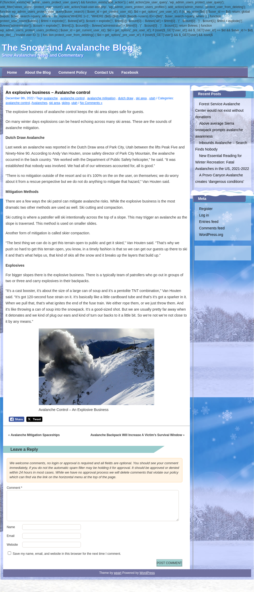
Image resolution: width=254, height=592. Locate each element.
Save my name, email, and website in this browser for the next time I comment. (67, 554)
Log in (204, 215)
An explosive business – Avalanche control (48, 92)
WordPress (147, 573)
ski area (141, 98)
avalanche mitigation (101, 98)
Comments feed (212, 228)
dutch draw (125, 98)
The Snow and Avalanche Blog (67, 47)
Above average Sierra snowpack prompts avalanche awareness (219, 129)
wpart (117, 573)
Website (12, 544)
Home (12, 72)
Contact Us (104, 72)
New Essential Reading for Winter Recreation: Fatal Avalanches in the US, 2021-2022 (222, 162)
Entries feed (209, 222)
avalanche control (72, 98)
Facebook (129, 72)
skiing (66, 103)
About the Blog (38, 72)
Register (206, 209)
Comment (14, 488)
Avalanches (40, 103)
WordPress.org (211, 235)
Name (11, 527)
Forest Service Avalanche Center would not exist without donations (219, 110)
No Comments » (91, 103)
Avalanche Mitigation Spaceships (35, 435)
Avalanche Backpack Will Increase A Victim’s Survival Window (136, 435)
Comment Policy (72, 72)
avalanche (51, 98)
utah (152, 98)
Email (10, 536)
